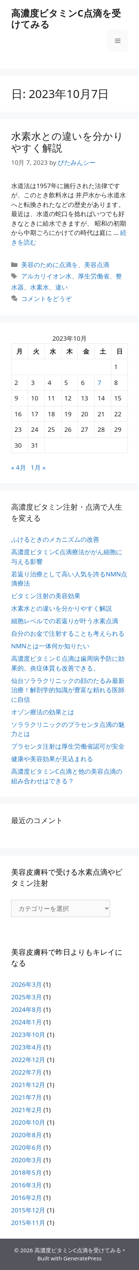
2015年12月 (28, 1210)
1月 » (38, 467)
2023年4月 (26, 1047)
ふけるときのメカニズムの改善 (55, 539)
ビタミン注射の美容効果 (45, 595)
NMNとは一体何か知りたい (50, 646)
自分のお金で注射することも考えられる (68, 633)
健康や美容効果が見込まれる (52, 758)
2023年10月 (28, 1034)
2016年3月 (26, 1185)
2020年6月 (26, 1147)
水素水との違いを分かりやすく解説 (67, 142)
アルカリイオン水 (46, 276)
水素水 (39, 287)
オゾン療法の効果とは (42, 712)
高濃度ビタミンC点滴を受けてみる (66, 18)
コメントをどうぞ (46, 298)
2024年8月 (26, 1009)
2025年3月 (26, 997)
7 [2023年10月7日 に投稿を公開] (99, 382)
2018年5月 (26, 1172)
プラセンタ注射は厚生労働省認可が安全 (68, 746)
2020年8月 (26, 1135)
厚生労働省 (93, 276)
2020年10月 (28, 1122)
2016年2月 (26, 1197)
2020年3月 (26, 1160)
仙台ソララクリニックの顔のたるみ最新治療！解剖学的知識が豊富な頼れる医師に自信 (68, 690)
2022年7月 (26, 1072)
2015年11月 (28, 1222)
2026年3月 (26, 984)
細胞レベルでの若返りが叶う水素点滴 (64, 621)
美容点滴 (96, 264)
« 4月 (18, 467)
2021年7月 (26, 1097)
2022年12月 (28, 1059)
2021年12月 (28, 1084)
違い (61, 287)
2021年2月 (26, 1110)
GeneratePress (82, 1258)
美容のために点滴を (49, 264)
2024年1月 (26, 1022)
